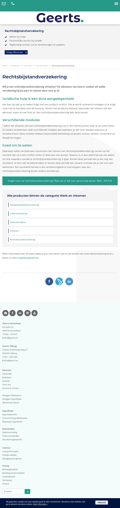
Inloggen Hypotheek (12, 399)
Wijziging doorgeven (12, 458)
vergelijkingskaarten (28, 257)
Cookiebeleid (8, 476)
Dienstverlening (9, 432)
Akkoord (102, 502)
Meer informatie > (40, 504)
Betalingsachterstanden (13, 473)
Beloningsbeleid (10, 469)
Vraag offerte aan (14, 52)
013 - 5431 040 (10, 357)
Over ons (6, 384)
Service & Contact (10, 388)
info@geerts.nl (11, 338)
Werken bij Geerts (10, 402)
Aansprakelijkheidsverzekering (24, 205)
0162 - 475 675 (104, 180)
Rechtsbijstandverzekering (22, 239)
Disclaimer (7, 480)
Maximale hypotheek (12, 421)
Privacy (5, 483)
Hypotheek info (9, 414)
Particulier (15, 66)
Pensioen (14, 231)
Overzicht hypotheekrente (14, 418)
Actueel (6, 381)
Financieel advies (18, 222)
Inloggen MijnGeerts (11, 395)
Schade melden (9, 455)
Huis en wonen (42, 66)
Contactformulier (10, 451)
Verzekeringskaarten (12, 439)
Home (4, 66)
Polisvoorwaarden (10, 436)
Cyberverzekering (18, 213)
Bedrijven (6, 377)
